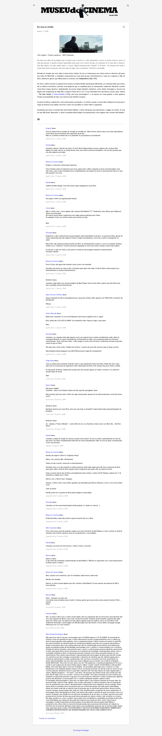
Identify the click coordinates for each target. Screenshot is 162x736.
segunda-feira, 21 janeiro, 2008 (57, 496)
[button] (123, 27)
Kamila (48, 145)
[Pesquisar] (128, 6)
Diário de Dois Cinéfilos (54, 295)
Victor (48, 208)
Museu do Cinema (52, 162)
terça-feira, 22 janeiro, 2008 (55, 607)
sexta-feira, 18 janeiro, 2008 (56, 379)
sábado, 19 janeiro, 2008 (54, 446)
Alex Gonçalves (51, 528)
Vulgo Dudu (50, 361)
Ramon (48, 385)
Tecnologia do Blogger (81, 730)
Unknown (49, 614)
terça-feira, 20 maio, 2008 (55, 628)
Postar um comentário (47, 718)
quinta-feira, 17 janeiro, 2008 (56, 139)
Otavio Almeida (51, 313)
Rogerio (48, 128)
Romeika (49, 233)
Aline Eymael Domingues (54, 634)
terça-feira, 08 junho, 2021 (55, 713)
